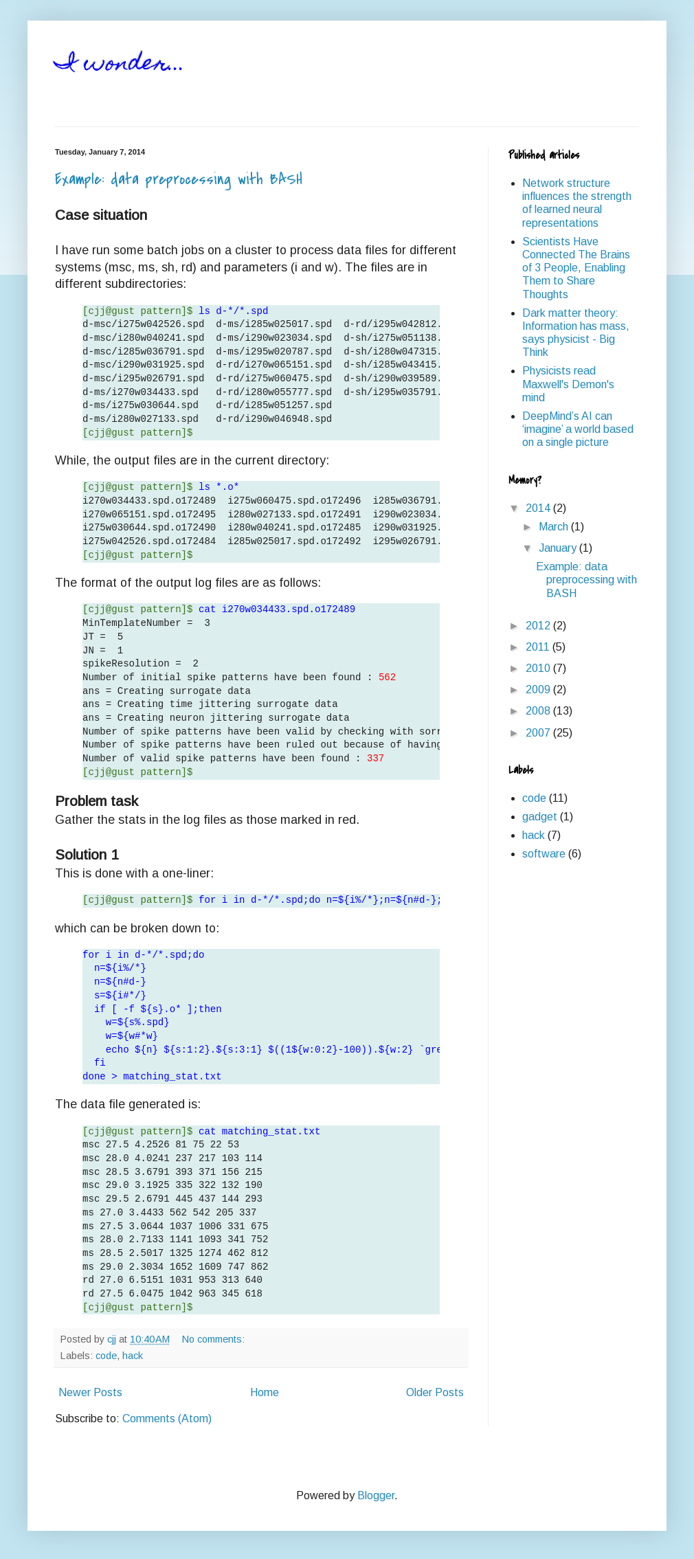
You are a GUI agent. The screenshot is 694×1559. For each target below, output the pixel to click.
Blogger (375, 1495)
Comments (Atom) (167, 1418)
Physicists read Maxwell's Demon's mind (568, 384)
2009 (539, 689)
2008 (539, 711)
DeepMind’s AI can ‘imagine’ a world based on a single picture (578, 429)
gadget (539, 816)
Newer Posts (90, 1392)
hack (132, 1355)
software (544, 854)
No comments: (214, 1339)
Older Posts (435, 1392)
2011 (539, 647)
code (106, 1355)
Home (264, 1392)
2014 (539, 508)
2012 (539, 625)
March (555, 526)
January (559, 548)
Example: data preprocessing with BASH (178, 179)
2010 (539, 668)
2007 (539, 733)
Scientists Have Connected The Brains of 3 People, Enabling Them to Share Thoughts (576, 268)
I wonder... (120, 65)
